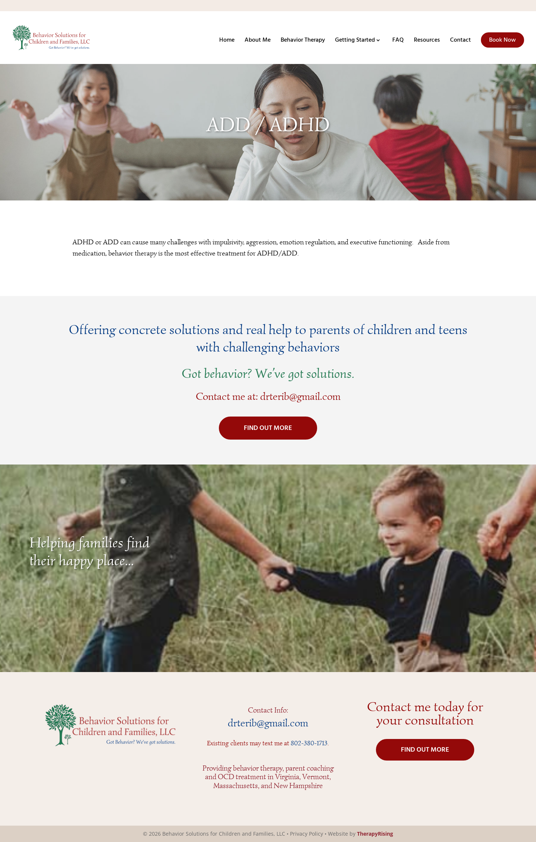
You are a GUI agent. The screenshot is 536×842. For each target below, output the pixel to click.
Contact (460, 41)
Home (226, 41)
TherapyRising (375, 833)
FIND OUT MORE (268, 428)
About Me (258, 41)
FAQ (398, 41)
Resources (427, 41)
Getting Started (355, 41)
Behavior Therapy (303, 41)
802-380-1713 (309, 743)
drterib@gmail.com (300, 396)
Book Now (502, 40)
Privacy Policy (306, 833)
